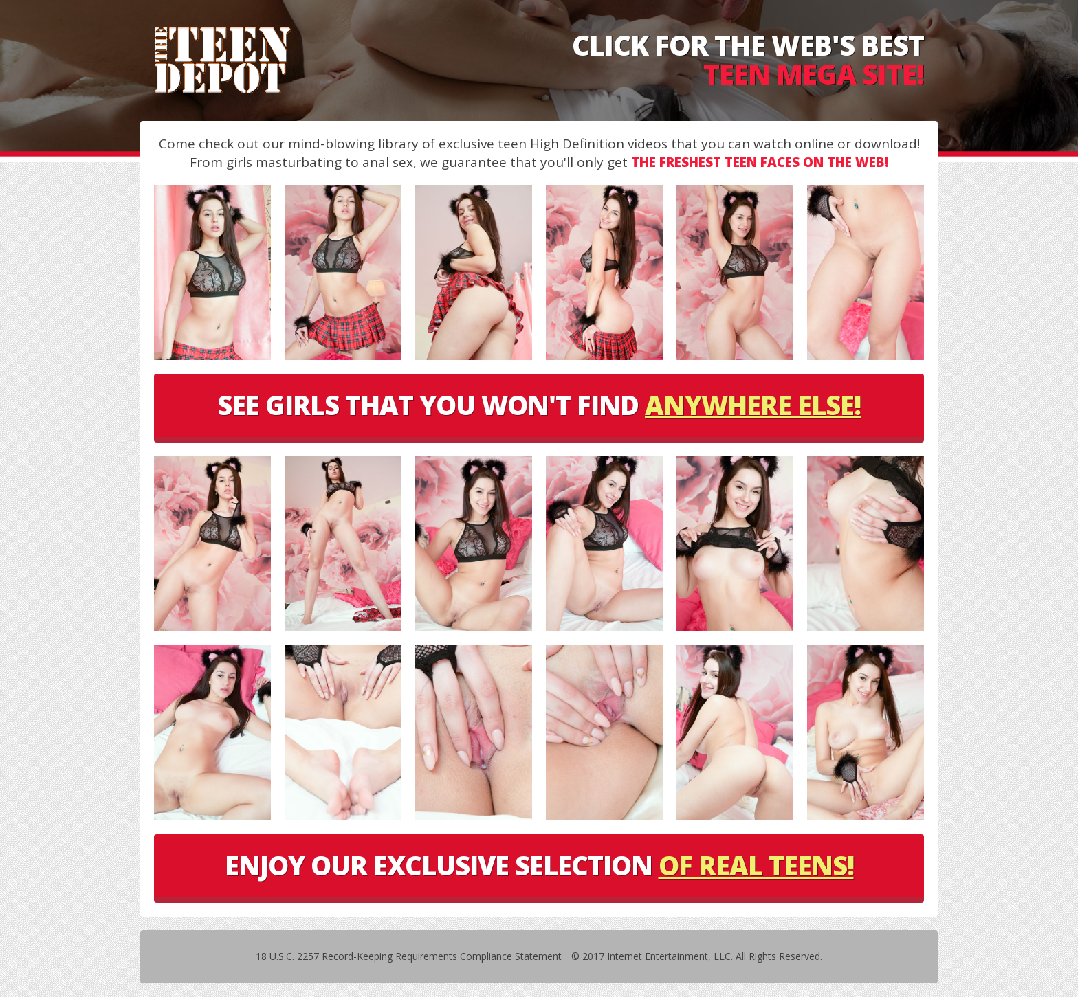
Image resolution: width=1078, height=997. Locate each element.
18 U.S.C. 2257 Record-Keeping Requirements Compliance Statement (409, 956)
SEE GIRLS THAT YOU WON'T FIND (539, 405)
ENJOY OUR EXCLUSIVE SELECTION (539, 865)
